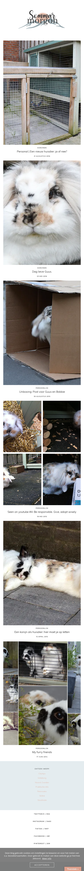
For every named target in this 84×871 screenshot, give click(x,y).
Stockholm (42, 800)
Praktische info (42, 787)
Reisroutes (42, 791)
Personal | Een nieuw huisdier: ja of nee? (42, 151)
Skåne (42, 796)
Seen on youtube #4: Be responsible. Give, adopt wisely (42, 511)
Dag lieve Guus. (42, 271)
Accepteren (41, 864)
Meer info (46, 858)
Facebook (42, 836)
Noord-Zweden (42, 782)
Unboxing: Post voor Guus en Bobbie (42, 391)
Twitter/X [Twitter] (42, 814)
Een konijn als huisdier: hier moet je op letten (42, 632)
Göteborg (42, 778)
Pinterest (42, 843)
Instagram (42, 821)
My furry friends (42, 752)
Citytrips (42, 773)
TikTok (42, 829)
